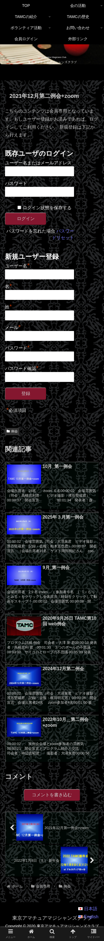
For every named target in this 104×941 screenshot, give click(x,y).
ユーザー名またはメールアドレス (38, 162)
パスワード (16, 183)
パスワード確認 (22, 368)
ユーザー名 (17, 265)
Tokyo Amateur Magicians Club (52, 57)
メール (13, 327)
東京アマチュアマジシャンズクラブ (52, 62)
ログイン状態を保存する (47, 207)
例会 (12, 431)
